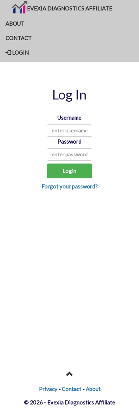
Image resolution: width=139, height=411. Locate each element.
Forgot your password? (69, 186)
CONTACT (18, 38)
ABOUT (14, 23)
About (93, 389)
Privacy (48, 389)
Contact (71, 389)
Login (69, 171)
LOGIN (17, 52)
